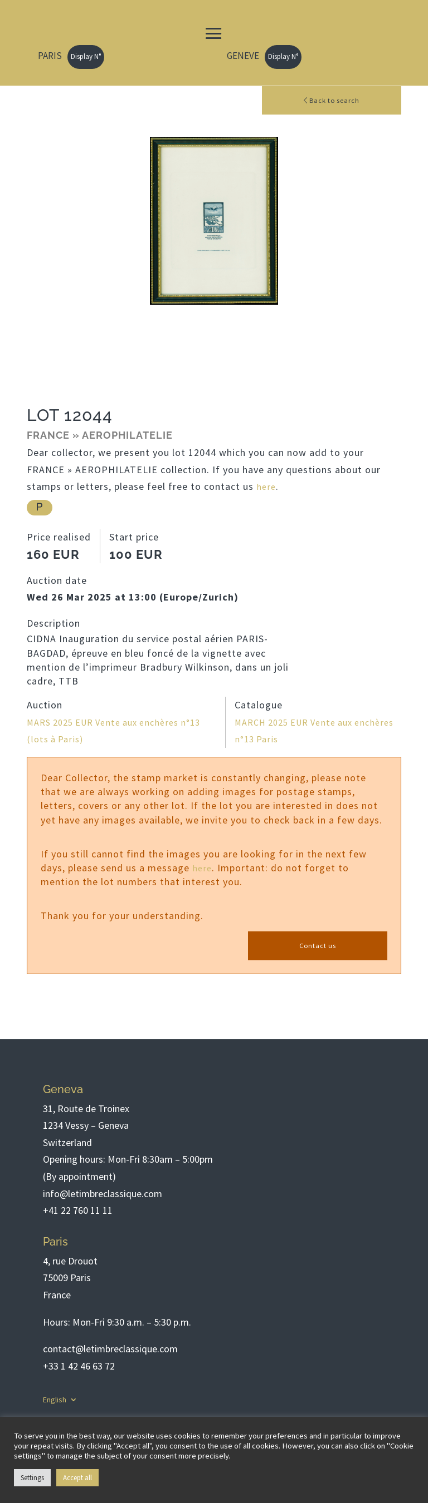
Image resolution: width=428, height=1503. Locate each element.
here (266, 487)
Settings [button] (32, 1477)
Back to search (332, 101)
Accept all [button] (77, 1477)
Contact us (317, 948)
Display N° (86, 56)
